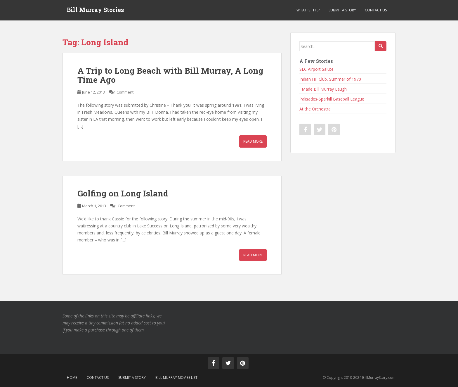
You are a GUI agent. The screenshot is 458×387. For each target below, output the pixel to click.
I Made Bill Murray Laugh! (323, 89)
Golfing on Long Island (122, 193)
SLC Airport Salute (316, 69)
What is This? (308, 10)
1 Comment (123, 92)
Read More (253, 141)
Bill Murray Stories (95, 10)
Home (72, 377)
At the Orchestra (315, 109)
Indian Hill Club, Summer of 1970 (330, 79)
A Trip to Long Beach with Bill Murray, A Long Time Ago (170, 75)
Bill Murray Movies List (176, 377)
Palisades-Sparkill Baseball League (331, 99)
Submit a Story (342, 10)
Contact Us (376, 10)
